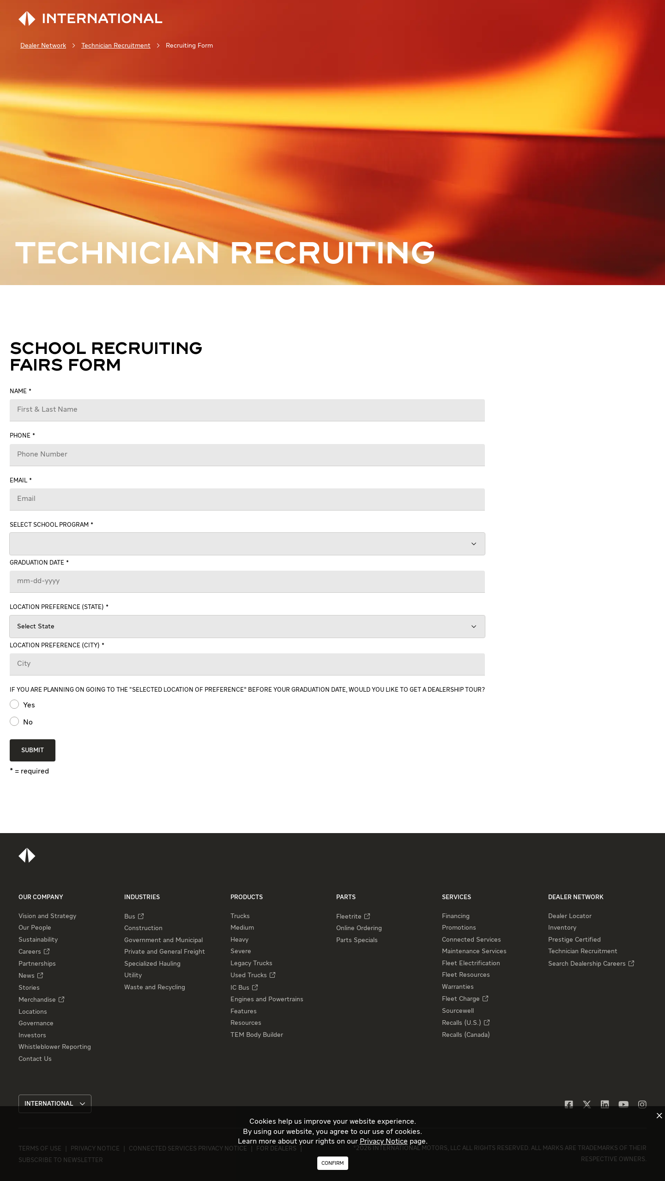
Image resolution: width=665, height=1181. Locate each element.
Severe (240, 951)
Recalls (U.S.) (461, 1023)
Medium (242, 928)
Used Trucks (248, 975)
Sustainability (38, 940)
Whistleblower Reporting (54, 1047)
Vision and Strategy (47, 916)
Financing (456, 916)
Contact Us (35, 1059)
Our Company (40, 898)
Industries (142, 898)
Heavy (239, 940)
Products (246, 898)
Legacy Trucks (251, 963)
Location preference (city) (55, 646)
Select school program (49, 525)
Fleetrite (349, 916)
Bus (129, 916)
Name (18, 392)
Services (456, 898)
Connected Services (471, 940)
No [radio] (27, 722)
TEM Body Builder (256, 1035)
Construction (143, 928)
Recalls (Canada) (466, 1035)
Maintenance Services (474, 951)
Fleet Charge (461, 999)
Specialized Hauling (152, 964)
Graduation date (37, 563)
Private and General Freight (164, 952)
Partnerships (37, 964)
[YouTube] (623, 1105)
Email (18, 481)
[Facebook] (569, 1105)
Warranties (458, 987)
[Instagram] (642, 1105)
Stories (29, 988)
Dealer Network (43, 46)
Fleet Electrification (471, 963)
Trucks (240, 916)
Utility (133, 975)
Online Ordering (359, 928)
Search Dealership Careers (587, 964)
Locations (32, 1012)
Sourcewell (458, 1011)
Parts (346, 898)
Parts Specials (357, 940)
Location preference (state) (57, 607)
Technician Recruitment (116, 46)
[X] (587, 1105)
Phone (20, 436)
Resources (245, 1023)
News (26, 976)
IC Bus (239, 988)
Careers (29, 952)
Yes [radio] (28, 705)
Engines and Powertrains (266, 999)
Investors (32, 1035)
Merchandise (37, 1000)
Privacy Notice (384, 1141)
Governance (36, 1023)
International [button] (54, 1104)
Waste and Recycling (154, 987)
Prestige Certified (574, 940)
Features (243, 1011)
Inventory (562, 928)
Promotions (459, 928)
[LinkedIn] (605, 1105)
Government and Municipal (163, 940)
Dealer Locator (570, 916)
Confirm (332, 1163)
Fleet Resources (466, 975)
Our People (34, 928)
